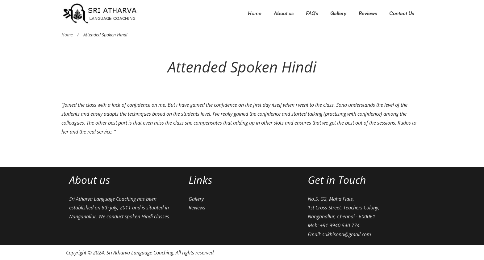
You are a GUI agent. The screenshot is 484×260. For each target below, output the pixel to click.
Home (67, 35)
